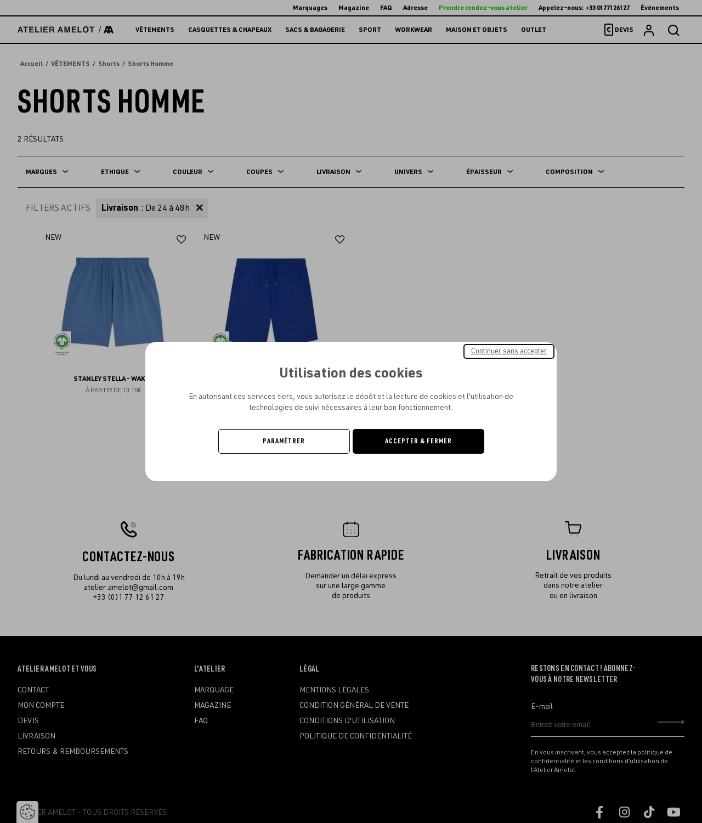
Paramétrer (284, 441)
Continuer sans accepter (509, 351)
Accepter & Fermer (418, 441)
